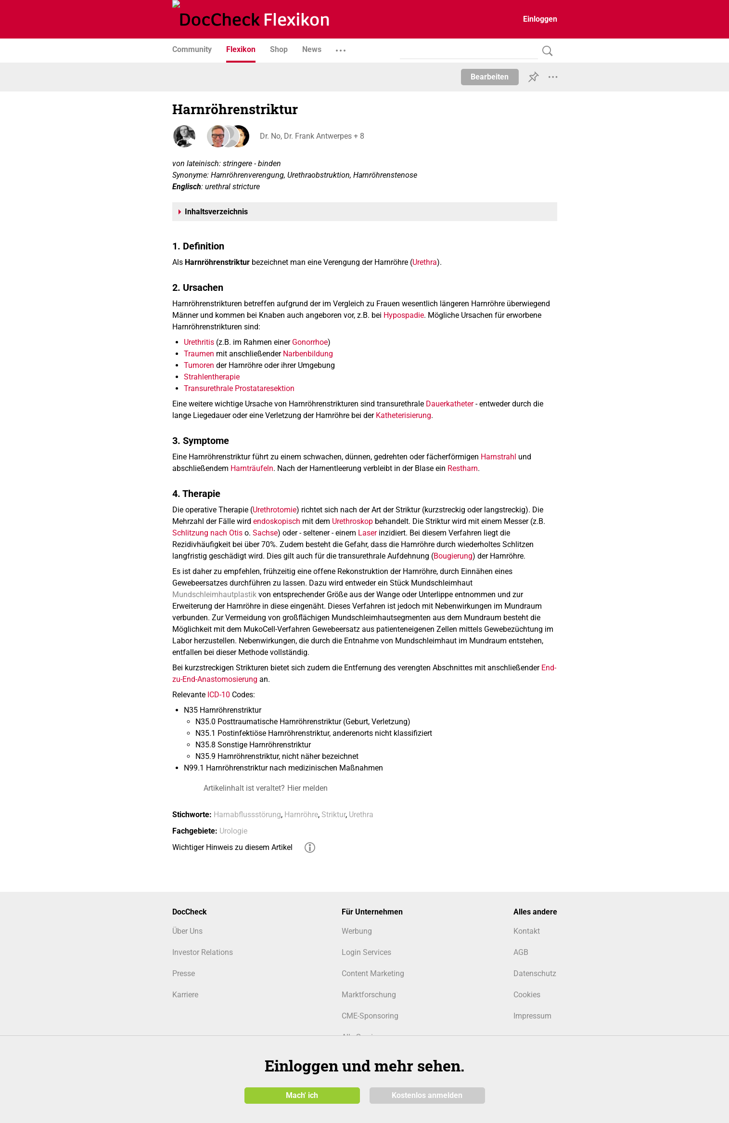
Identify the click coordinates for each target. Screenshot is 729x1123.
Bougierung (453, 556)
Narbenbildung (308, 353)
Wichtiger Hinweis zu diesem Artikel (232, 847)
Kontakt (526, 931)
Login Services (366, 952)
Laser (367, 532)
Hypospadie (404, 315)
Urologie (233, 831)
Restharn (463, 468)
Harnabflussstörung (247, 814)
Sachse (265, 532)
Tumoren (199, 365)
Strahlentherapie (212, 376)
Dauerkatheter (449, 403)
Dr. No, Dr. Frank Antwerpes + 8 (311, 136)
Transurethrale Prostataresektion (239, 388)
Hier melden (307, 788)
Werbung (357, 931)
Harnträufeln (251, 468)
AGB (520, 952)
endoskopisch (276, 521)
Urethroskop (352, 521)
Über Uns (187, 931)
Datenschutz (534, 973)
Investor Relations (202, 952)
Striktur (333, 814)
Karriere (185, 994)
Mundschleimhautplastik (214, 594)
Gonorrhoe (310, 342)
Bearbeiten (490, 76)
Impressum (532, 1015)
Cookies (526, 994)
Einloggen (540, 19)
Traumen (199, 353)
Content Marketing (373, 973)
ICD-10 (218, 694)
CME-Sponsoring (370, 1015)
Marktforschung (369, 994)
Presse (183, 973)
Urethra (424, 262)
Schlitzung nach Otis (207, 532)
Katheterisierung (403, 415)
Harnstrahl (498, 456)
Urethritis (199, 342)
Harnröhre (301, 814)
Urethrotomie (274, 509)
